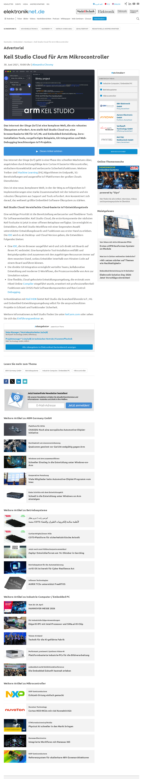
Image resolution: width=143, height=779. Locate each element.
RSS (48, 4)
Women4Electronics (29, 29)
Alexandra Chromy (42, 64)
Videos (32, 18)
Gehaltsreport (82, 29)
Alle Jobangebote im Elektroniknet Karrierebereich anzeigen (49, 347)
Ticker (19, 18)
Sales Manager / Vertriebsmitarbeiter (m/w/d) (27, 332)
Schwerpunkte (10, 29)
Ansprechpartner (37, 4)
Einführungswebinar (28, 318)
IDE (10, 234)
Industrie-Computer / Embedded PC (56, 370)
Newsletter (8, 4)
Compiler (28, 283)
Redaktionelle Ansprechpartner (105, 29)
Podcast (56, 18)
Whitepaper (65, 18)
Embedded (18, 42)
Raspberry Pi (47, 29)
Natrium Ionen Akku (64, 29)
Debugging (14, 291)
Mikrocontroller (80, 370)
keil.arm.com (72, 314)
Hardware (28, 42)
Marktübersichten (44, 18)
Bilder (25, 18)
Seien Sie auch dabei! (118, 151)
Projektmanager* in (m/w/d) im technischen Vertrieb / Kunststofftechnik (39, 338)
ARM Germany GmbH (13, 370)
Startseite (8, 42)
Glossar (88, 18)
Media (25, 4)
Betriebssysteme (31, 370)
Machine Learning (28, 172)
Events (18, 4)
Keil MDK (31, 298)
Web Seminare (78, 18)
